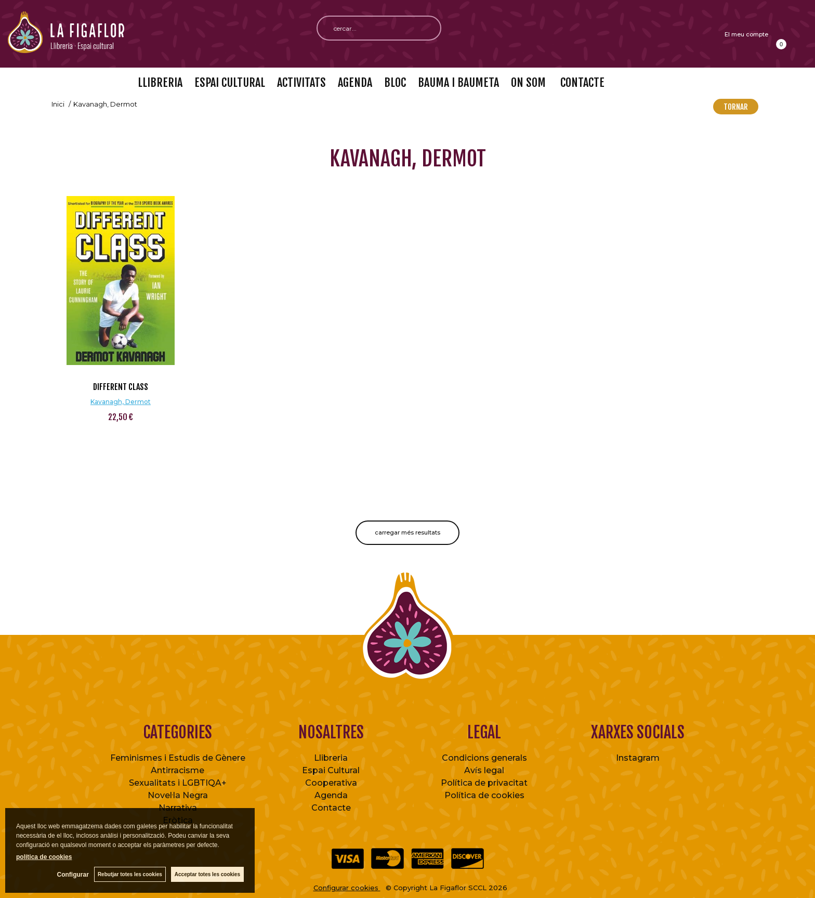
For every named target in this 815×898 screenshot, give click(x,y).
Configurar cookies (346, 887)
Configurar (73, 874)
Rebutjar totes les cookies (130, 874)
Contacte (331, 808)
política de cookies (44, 857)
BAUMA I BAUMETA (458, 82)
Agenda (331, 795)
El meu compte (746, 34)
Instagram (638, 758)
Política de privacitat (484, 783)
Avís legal (484, 770)
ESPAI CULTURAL (229, 82)
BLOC (395, 82)
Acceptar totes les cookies (207, 874)
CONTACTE (581, 82)
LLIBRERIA (160, 82)
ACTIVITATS (301, 82)
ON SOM (528, 82)
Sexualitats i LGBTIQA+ (178, 783)
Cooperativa (331, 783)
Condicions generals (484, 758)
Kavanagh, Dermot (120, 402)
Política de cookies (484, 795)
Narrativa (178, 808)
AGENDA (355, 82)
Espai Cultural (331, 770)
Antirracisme (177, 770)
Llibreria (331, 758)
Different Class (120, 387)
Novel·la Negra (178, 795)
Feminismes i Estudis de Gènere (177, 758)
